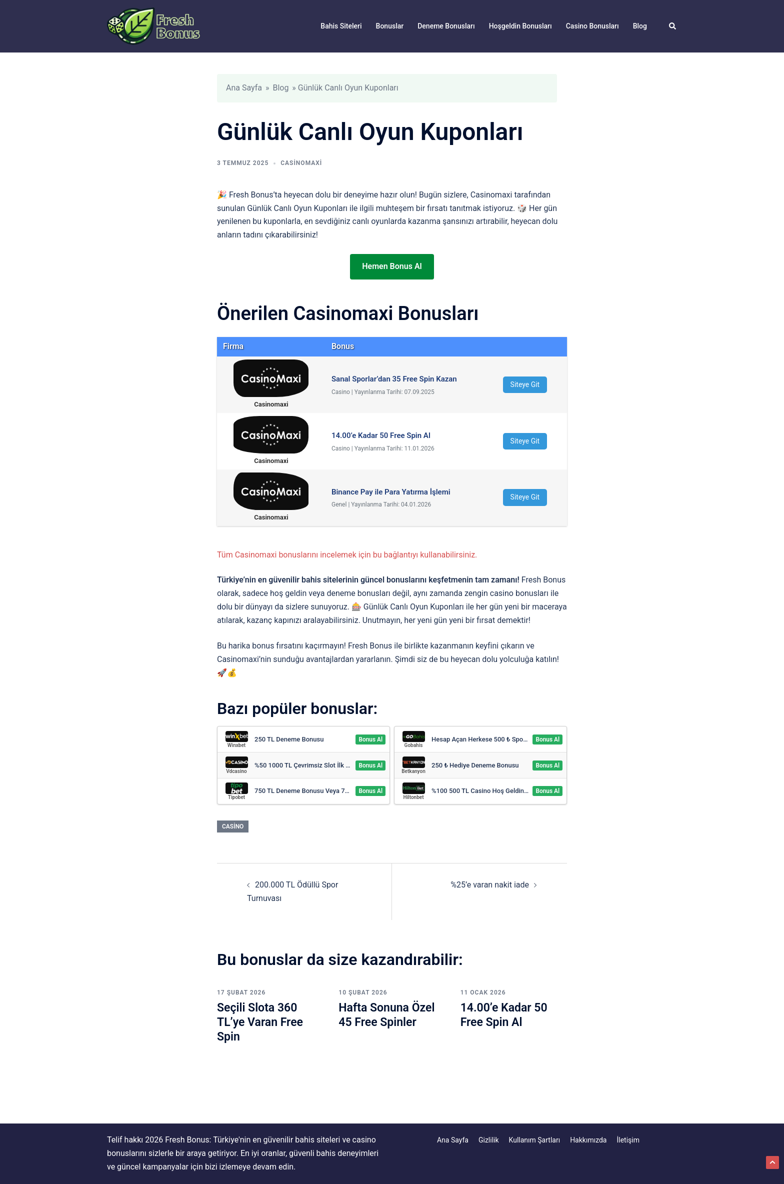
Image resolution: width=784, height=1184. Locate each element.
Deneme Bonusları (446, 26)
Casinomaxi (301, 163)
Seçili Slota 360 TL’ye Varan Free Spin (261, 1022)
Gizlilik (488, 1140)
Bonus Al (370, 739)
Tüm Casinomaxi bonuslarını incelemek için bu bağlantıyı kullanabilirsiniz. (347, 555)
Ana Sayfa (244, 87)
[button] (673, 26)
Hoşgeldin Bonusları (520, 26)
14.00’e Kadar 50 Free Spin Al (505, 1014)
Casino (233, 826)
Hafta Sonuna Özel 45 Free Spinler (388, 1014)
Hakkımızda (588, 1140)
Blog (640, 26)
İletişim (628, 1140)
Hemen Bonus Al (392, 266)
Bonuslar (390, 26)
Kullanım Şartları (534, 1140)
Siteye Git (525, 384)
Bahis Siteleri (341, 26)
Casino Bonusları (592, 26)
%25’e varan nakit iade (489, 885)
